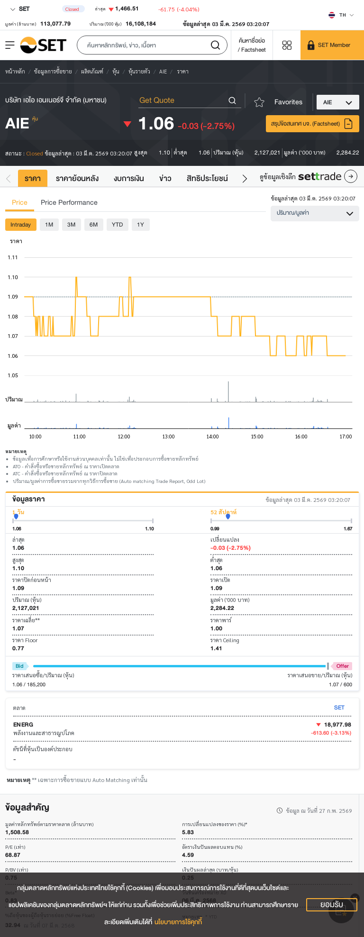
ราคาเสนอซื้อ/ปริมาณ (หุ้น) (43, 675)
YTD (117, 224)
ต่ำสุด (216, 560)
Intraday (20, 224)
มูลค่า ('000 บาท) (229, 599)
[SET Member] (332, 45)
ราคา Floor (24, 640)
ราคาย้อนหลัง (77, 178)
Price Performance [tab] (69, 203)
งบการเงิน (129, 178)
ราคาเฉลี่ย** (26, 620)
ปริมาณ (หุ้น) (26, 599)
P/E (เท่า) (15, 847)
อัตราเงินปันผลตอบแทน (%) (212, 847)
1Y (140, 224)
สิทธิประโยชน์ (207, 178)
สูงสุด (18, 560)
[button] (152, 45)
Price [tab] (19, 203)
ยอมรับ (331, 904)
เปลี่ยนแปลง (224, 539)
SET (19, 9)
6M (94, 224)
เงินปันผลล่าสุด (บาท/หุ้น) (210, 870)
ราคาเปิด (220, 579)
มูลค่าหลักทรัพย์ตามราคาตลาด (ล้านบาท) (49, 824)
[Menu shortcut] (286, 45)
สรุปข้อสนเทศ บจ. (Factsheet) (312, 123)
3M (71, 224)
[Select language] (341, 14)
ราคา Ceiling (224, 640)
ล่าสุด (18, 539)
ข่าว (165, 178)
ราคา (33, 178)
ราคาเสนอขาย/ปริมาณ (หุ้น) (320, 675)
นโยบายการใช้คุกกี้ (178, 922)
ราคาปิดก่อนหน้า (31, 579)
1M (49, 224)
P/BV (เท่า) (16, 870)
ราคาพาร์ (220, 620)
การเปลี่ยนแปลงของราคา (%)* (214, 824)
